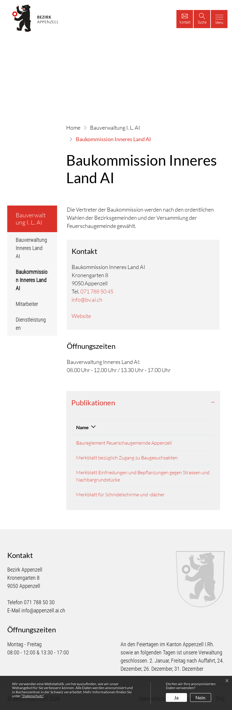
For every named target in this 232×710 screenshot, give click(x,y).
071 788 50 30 (39, 602)
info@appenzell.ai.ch (43, 610)
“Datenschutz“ (32, 696)
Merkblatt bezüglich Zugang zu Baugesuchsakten (127, 458)
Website (81, 316)
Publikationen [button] (93, 402)
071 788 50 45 (96, 291)
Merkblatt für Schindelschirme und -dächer (120, 494)
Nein (200, 697)
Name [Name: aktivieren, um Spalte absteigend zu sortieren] (82, 427)
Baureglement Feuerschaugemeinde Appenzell (124, 443)
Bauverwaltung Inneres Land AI (31, 248)
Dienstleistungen (31, 323)
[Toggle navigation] (219, 19)
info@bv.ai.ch (87, 299)
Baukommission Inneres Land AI (33, 282)
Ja (176, 697)
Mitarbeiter (27, 304)
